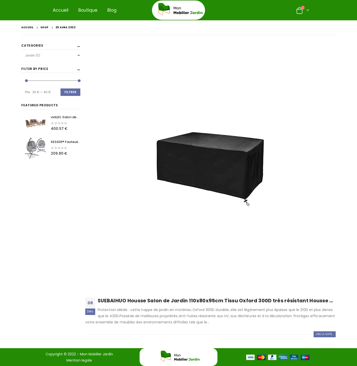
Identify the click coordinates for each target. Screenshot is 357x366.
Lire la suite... (324, 334)
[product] (35, 123)
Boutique (87, 10)
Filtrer (70, 92)
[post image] (210, 169)
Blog (112, 10)
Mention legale (79, 360)
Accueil (60, 10)
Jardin (30, 55)
